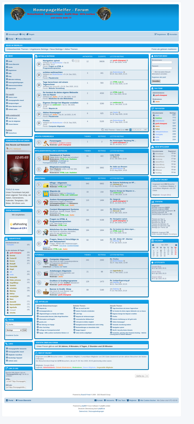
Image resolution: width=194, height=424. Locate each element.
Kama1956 (13, 266)
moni (157, 115)
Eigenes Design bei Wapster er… (123, 191)
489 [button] (145, 130)
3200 (174, 131)
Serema (12, 255)
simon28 (56, 86)
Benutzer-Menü (159, 56)
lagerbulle (117, 271)
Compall (13, 310)
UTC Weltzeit (14, 149)
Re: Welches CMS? (117, 209)
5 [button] (140, 130)
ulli (11, 272)
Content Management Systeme (64, 209)
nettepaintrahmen (161, 132)
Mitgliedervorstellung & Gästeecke (51, 151)
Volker (157, 129)
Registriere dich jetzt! (159, 77)
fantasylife (13, 277)
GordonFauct (160, 167)
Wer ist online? (45, 353)
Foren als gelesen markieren (164, 49)
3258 (174, 128)
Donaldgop (159, 154)
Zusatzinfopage (73, 245)
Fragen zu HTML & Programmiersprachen (53, 67)
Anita (157, 137)
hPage (68, 185)
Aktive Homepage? (52, 112)
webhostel (57, 105)
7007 (174, 123)
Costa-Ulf (13, 258)
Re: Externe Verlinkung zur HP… (122, 182)
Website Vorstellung (57, 88)
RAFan (12, 294)
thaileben (73, 159)
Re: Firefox (114, 259)
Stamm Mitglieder (89, 367)
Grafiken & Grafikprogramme (63, 281)
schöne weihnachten (53, 72)
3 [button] (135, 130)
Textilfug (158, 173)
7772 (174, 118)
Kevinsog (158, 159)
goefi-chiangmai (119, 60)
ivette (12, 275)
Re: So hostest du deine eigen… (122, 229)
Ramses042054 (15, 304)
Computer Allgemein (57, 126)
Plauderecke (54, 78)
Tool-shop (62, 245)
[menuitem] (22, 34)
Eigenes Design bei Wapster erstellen (60, 103)
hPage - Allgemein (58, 183)
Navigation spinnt (51, 60)
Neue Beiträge (56, 49)
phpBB (83, 406)
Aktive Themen (71, 49)
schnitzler (13, 288)
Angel (12, 269)
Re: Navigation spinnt (118, 219)
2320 (174, 137)
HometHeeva (160, 156)
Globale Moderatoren (63, 367)
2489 (174, 134)
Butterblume (57, 63)
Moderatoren (77, 367)
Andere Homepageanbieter (62, 199)
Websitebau (40, 178)
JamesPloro (159, 162)
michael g (117, 184)
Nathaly (116, 241)
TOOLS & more (12, 189)
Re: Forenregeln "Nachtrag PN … (123, 141)
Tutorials (39, 255)
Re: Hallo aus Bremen (118, 167)
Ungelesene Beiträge (39, 49)
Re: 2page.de (115, 199)
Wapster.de (53, 108)
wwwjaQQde (14, 296)
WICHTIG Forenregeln (44, 136)
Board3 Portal (85, 395)
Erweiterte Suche (12, 335)
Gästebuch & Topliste (60, 155)
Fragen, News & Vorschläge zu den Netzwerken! (64, 240)
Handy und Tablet (59, 267)
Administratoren (49, 367)
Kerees (12, 261)
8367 (174, 115)
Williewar (158, 170)
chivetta (12, 313)
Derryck (116, 211)
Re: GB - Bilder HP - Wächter (121, 239)
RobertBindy (159, 164)
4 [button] (137, 130)
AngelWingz (14, 283)
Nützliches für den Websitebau (61, 98)
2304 (174, 139)
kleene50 (13, 302)
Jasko (55, 97)
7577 (174, 120)
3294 (174, 126)
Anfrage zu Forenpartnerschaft (56, 162)
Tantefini (13, 285)
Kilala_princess (15, 280)
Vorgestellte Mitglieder (105, 367)
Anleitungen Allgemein (60, 271)
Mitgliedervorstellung (60, 167)
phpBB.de (101, 408)
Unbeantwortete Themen (17, 49)
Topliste (61, 163)
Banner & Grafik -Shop (60, 289)
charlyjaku (10, 245)
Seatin (115, 112)
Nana (11, 299)
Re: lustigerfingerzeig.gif (119, 280)
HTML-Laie (117, 82)
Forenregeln (55, 141)
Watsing (13, 291)
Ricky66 (12, 264)
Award (45, 247)
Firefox (46, 120)
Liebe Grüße (115, 155)
